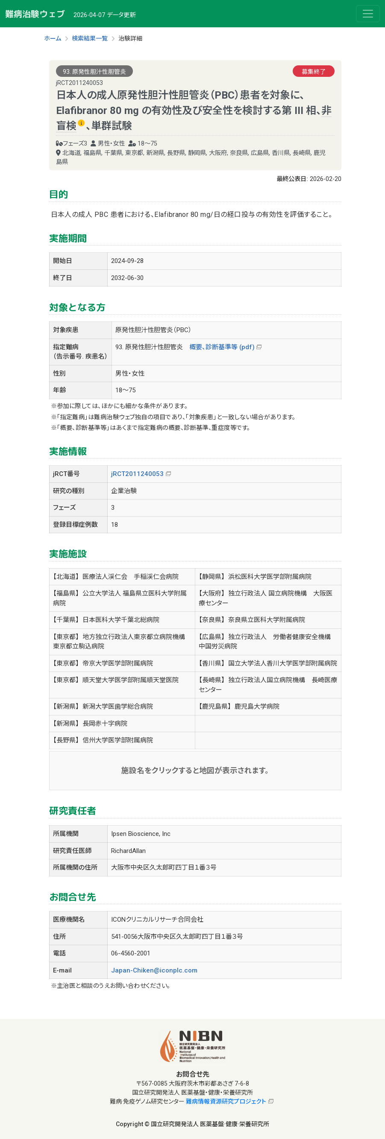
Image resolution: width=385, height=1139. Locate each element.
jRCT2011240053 (137, 474)
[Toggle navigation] (368, 13)
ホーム (52, 38)
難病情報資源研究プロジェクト (226, 1101)
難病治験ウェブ (35, 14)
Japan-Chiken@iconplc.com (154, 970)
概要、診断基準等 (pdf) (222, 347)
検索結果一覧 (90, 38)
